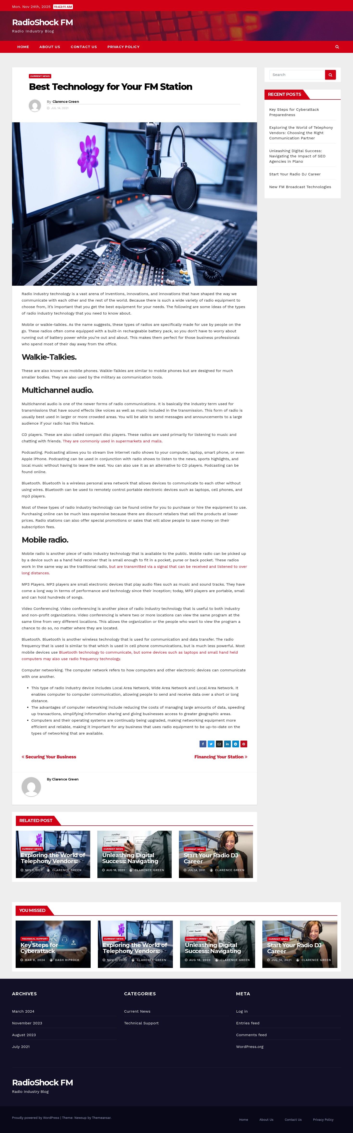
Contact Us (84, 47)
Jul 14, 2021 (281, 960)
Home (23, 47)
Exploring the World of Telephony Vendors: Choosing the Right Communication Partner (301, 132)
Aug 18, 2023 (200, 960)
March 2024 (23, 1011)
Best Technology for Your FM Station (110, 86)
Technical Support (35, 938)
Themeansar (101, 1118)
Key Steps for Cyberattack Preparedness (40, 950)
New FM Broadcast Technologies (300, 187)
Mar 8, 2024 (35, 960)
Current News (40, 76)
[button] (337, 46)
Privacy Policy (123, 47)
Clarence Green (65, 101)
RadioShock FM (42, 22)
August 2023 (24, 1035)
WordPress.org (250, 1046)
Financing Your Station (221, 757)
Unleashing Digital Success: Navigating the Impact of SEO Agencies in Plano (130, 864)
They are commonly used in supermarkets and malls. (113, 441)
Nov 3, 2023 (117, 960)
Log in (242, 1011)
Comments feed (251, 1035)
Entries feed (247, 1023)
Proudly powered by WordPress (36, 1118)
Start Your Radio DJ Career (211, 858)
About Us (49, 47)
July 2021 (21, 1046)
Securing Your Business (49, 757)
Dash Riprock (64, 960)
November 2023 (27, 1023)
